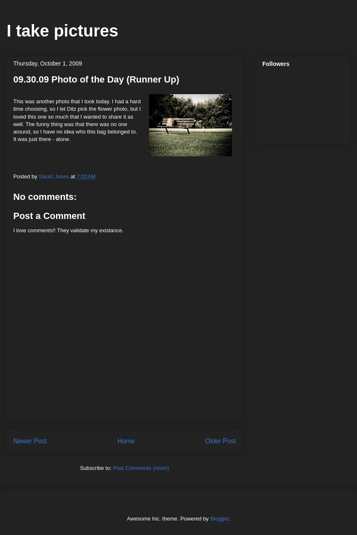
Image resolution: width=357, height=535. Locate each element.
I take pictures (62, 31)
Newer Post (30, 441)
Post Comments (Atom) (141, 468)
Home (126, 441)
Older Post (220, 441)
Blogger (219, 519)
